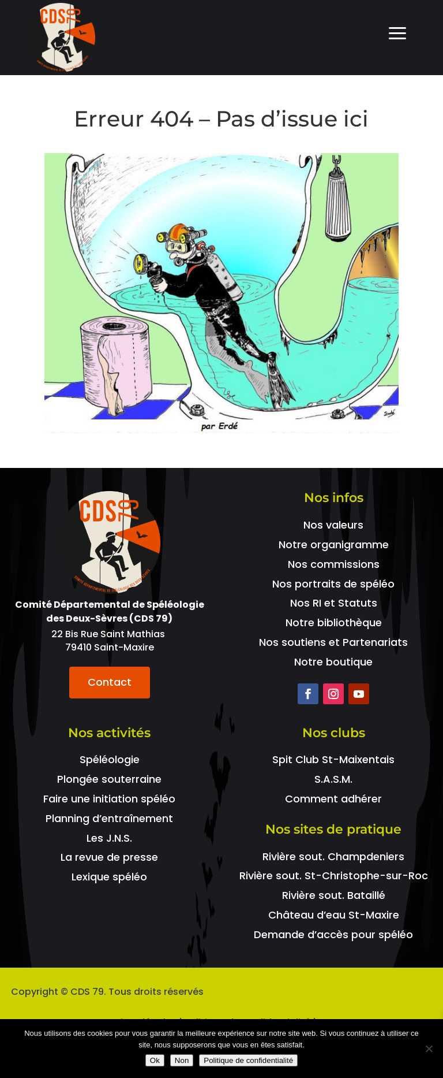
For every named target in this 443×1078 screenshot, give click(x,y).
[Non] (428, 1048)
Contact (110, 682)
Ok (155, 1060)
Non (182, 1060)
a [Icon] (397, 34)
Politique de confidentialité (248, 1060)
